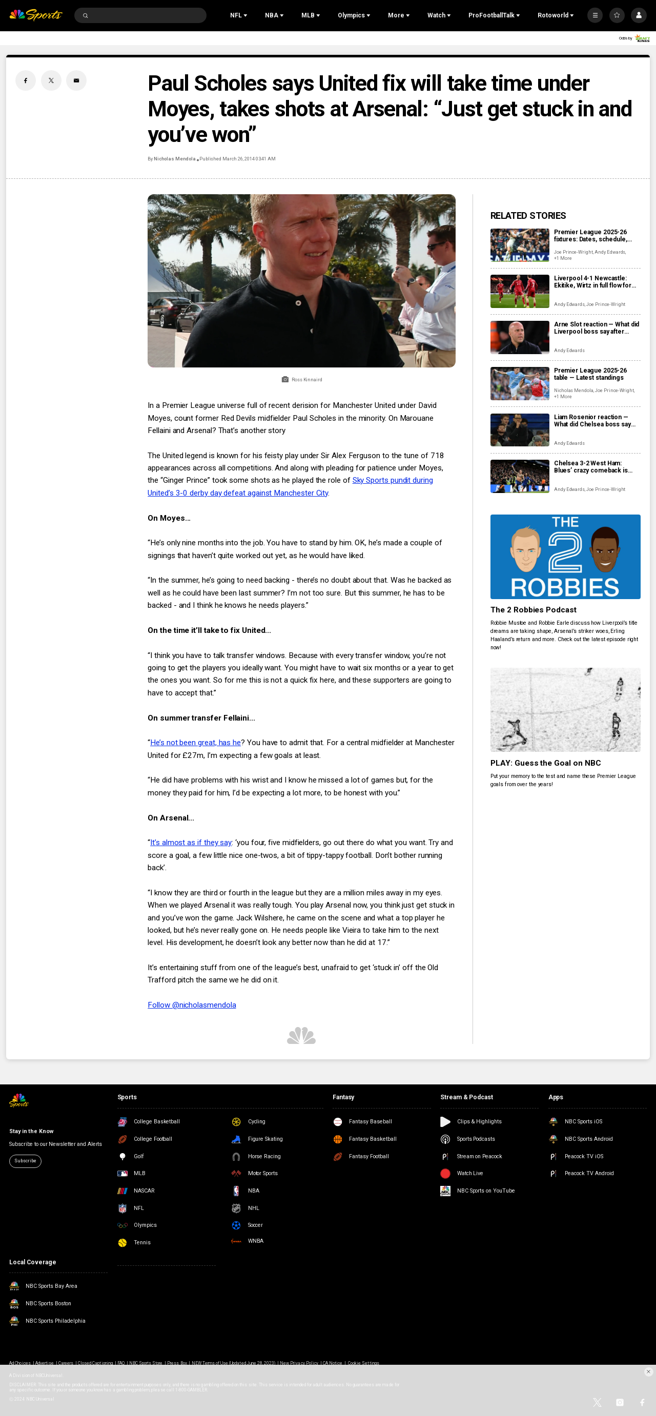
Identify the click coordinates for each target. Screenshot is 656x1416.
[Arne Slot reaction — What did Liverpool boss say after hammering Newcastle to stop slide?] (519, 337)
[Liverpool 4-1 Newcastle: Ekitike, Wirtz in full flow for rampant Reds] (519, 291)
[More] (595, 15)
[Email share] (76, 80)
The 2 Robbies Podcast (533, 609)
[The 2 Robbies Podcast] (565, 557)
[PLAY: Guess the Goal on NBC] (565, 710)
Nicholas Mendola (174, 158)
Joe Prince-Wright (573, 252)
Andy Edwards (609, 252)
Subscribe (25, 1160)
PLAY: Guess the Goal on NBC (546, 763)
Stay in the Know (31, 1131)
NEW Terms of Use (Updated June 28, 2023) (234, 1363)
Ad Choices (19, 1363)
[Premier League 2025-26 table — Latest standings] (519, 383)
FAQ (121, 1363)
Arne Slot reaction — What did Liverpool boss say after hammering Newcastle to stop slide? (596, 328)
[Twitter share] (51, 80)
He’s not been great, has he (195, 742)
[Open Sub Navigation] (246, 15)
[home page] (36, 15)
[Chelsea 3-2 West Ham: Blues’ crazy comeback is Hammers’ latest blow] (519, 476)
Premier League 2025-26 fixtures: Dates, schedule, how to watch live (590, 236)
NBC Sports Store (146, 1363)
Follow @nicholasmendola (192, 1005)
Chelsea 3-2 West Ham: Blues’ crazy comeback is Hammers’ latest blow (591, 467)
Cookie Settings (363, 1363)
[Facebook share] (25, 80)
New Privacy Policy (299, 1363)
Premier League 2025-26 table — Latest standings (590, 374)
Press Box (177, 1363)
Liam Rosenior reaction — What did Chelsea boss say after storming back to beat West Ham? (593, 421)
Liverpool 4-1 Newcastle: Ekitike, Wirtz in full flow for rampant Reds (592, 282)
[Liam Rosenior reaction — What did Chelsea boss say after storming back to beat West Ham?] (519, 430)
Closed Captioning (95, 1363)
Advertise (44, 1363)
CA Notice (332, 1363)
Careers (65, 1363)
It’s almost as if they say (191, 842)
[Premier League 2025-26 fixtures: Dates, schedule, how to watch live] (519, 245)
